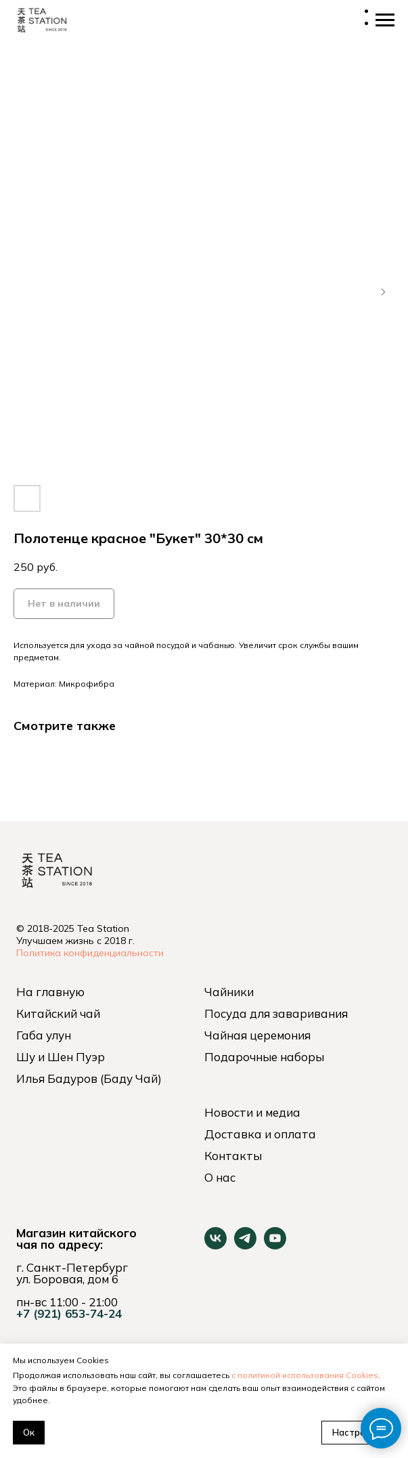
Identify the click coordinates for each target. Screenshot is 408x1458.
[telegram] (245, 1245)
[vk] (215, 1245)
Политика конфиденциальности (90, 953)
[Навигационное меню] (385, 20)
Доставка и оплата (260, 1134)
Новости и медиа (252, 1112)
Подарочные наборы (264, 1057)
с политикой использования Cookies (304, 1375)
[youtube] (275, 1245)
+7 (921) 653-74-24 (69, 1313)
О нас (219, 1177)
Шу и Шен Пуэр (60, 1057)
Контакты (233, 1155)
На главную (50, 992)
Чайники (229, 992)
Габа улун (43, 1035)
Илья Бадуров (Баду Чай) (89, 1078)
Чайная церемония (257, 1035)
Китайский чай (58, 1013)
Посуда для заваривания (276, 1013)
